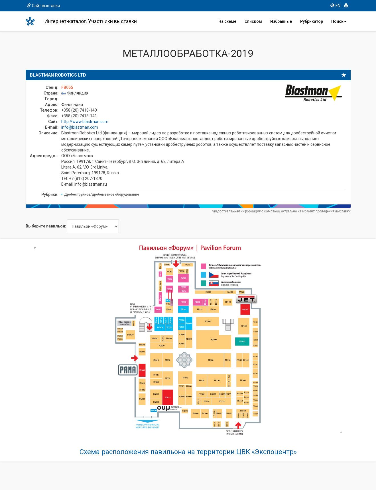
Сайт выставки (43, 5)
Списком (253, 21)
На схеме (227, 21)
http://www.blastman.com (84, 121)
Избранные (281, 21)
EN (335, 5)
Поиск (338, 21)
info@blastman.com (79, 127)
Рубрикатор (311, 21)
